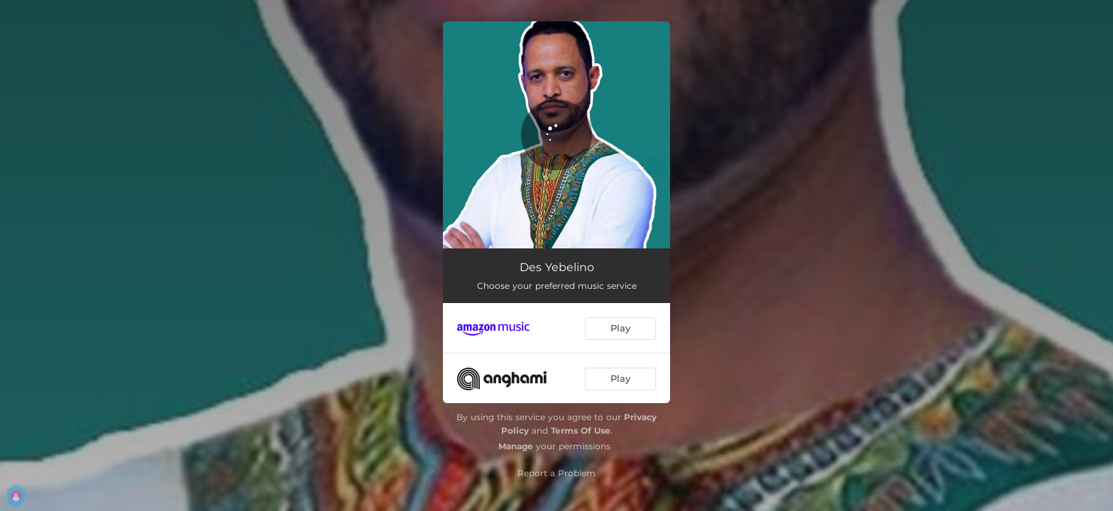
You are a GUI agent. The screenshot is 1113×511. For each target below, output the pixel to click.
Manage (515, 446)
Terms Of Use (580, 430)
